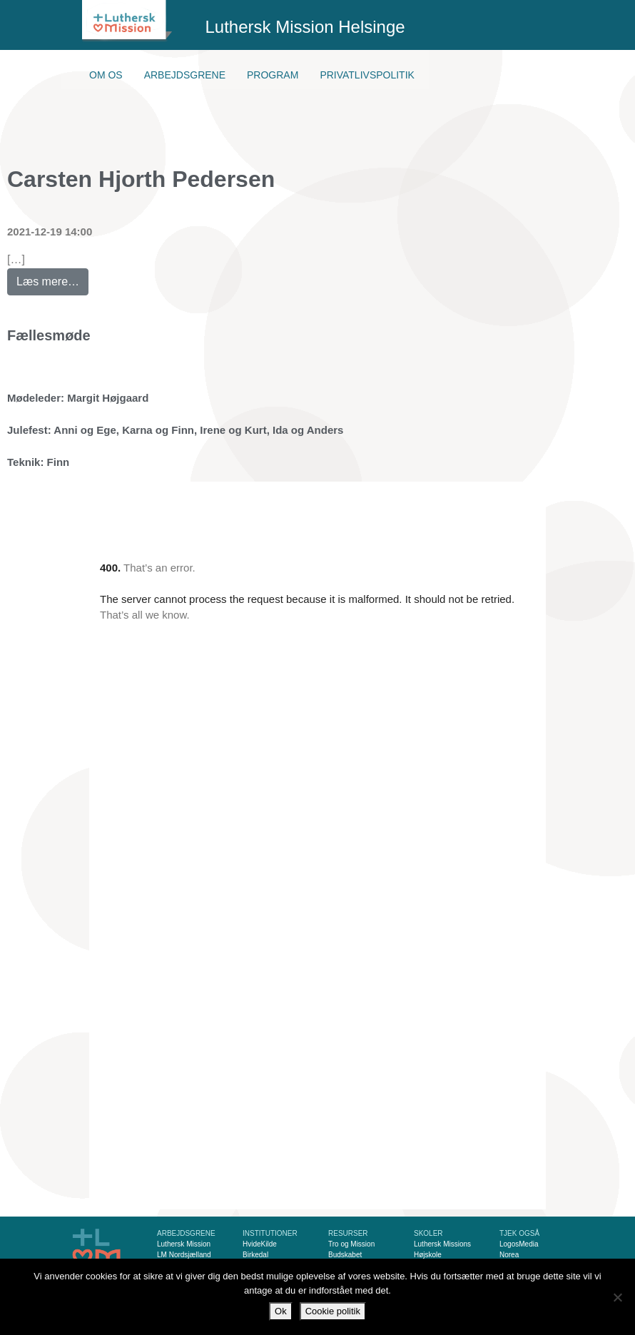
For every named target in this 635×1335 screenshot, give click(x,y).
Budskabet (345, 1255)
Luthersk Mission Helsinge (305, 26)
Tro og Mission (351, 1244)
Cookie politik (332, 1311)
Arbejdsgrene (184, 75)
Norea (509, 1255)
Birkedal (255, 1255)
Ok (281, 1311)
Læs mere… (52, 278)
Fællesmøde (49, 335)
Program (272, 75)
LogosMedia (518, 1244)
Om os (106, 75)
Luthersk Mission (183, 1244)
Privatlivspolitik (367, 75)
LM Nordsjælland (184, 1255)
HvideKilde (260, 1244)
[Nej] (617, 1297)
